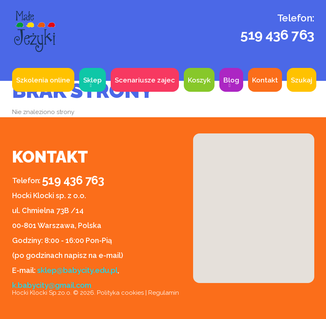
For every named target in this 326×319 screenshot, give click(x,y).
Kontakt (265, 80)
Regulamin (163, 292)
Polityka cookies (120, 292)
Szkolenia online (43, 80)
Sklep (92, 80)
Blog (231, 80)
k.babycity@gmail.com (51, 285)
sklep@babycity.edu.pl (77, 270)
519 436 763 (277, 35)
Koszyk (199, 80)
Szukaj (301, 80)
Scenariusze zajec (145, 80)
